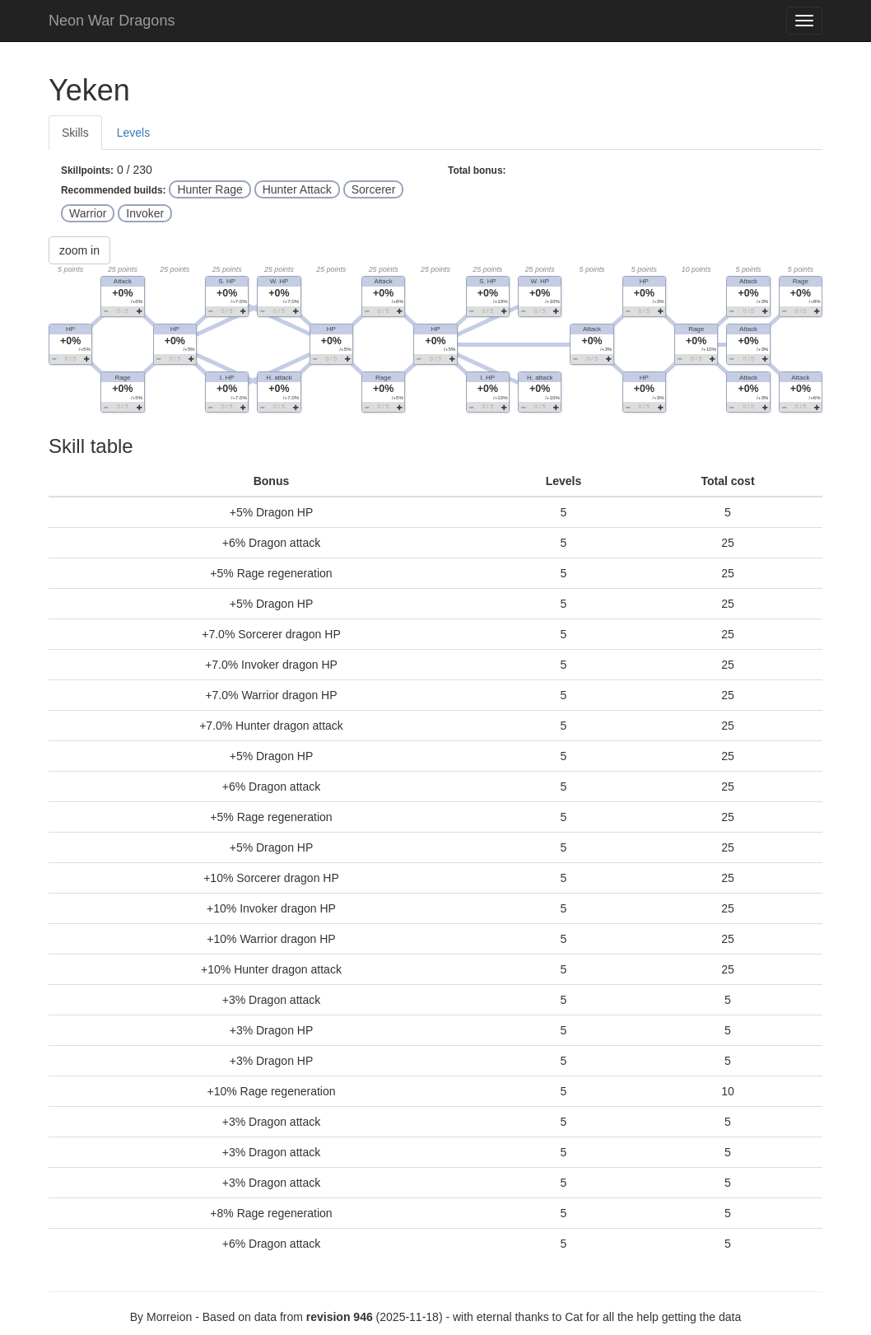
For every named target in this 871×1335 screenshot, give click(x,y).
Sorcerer (374, 189)
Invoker (145, 213)
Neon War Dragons (112, 20)
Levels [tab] (133, 132)
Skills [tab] (75, 132)
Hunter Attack (297, 189)
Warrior (87, 213)
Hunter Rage (209, 189)
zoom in (79, 250)
